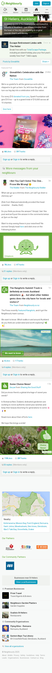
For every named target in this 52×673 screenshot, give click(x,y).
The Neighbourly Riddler (35, 188)
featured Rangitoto (26, 310)
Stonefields (22, 529)
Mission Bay (21, 523)
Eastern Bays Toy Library (21, 636)
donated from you (21, 96)
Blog (41, 658)
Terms (42, 655)
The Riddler (15, 188)
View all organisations (13, 646)
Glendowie (42, 526)
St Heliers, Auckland (19, 19)
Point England (33, 523)
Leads (4, 658)
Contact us (34, 658)
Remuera (44, 523)
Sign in (46, 3)
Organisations (13, 658)
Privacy (16, 655)
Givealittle (28, 79)
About (4, 655)
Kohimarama (9, 523)
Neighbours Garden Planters (23, 603)
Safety (22, 655)
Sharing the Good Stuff (31, 387)
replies (8, 271)
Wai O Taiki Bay (10, 529)
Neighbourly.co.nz (31, 305)
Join (36, 3)
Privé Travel (16, 593)
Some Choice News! (20, 384)
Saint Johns (9, 526)
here (22, 227)
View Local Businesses (26, 582)
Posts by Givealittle (11, 62)
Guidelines (30, 655)
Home (5, 12)
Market (15, 12)
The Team (14, 79)
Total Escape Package (36, 50)
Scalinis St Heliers (18, 613)
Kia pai (13, 387)
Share (45, 62)
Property (36, 12)
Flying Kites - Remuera (20, 626)
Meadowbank (21, 526)
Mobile (10, 655)
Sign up (6, 159)
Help (37, 655)
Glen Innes (32, 526)
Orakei (31, 529)
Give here (7, 109)
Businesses (26, 12)
